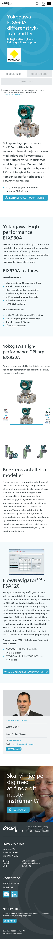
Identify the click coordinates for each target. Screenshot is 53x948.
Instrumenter (30, 90)
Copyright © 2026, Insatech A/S (14, 931)
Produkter (16, 90)
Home (5, 90)
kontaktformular (11, 883)
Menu (49, 3)
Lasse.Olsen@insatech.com (23, 744)
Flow (42, 90)
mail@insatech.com (31, 863)
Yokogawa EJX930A (13, 94)
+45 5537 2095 (28, 861)
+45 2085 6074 (15, 740)
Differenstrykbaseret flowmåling (20, 92)
